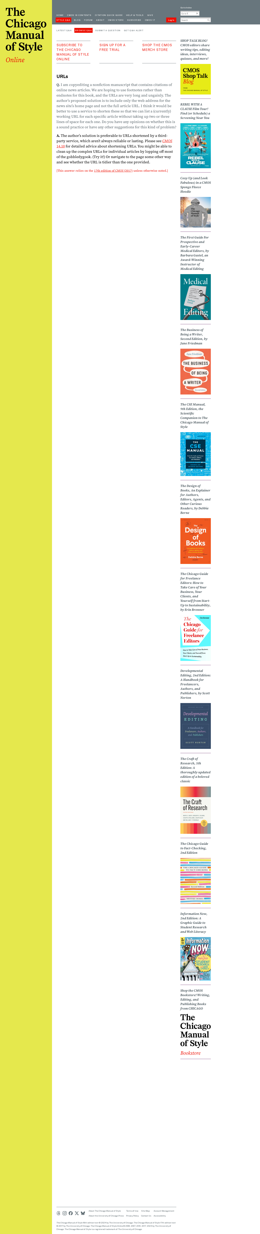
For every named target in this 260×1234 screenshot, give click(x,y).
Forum (88, 20)
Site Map (145, 1211)
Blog (77, 20)
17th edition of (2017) (113, 170)
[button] (197, 13)
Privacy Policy (132, 1215)
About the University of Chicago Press (106, 1215)
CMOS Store (116, 20)
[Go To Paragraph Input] (189, 13)
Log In (171, 20)
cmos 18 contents (79, 15)
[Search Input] (195, 19)
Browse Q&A (83, 30)
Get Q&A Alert (133, 30)
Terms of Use (132, 1211)
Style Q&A (63, 20)
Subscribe (134, 20)
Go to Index (186, 7)
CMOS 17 (150, 20)
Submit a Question (107, 30)
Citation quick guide (109, 15)
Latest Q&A (64, 30)
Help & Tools (135, 15)
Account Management (164, 1211)
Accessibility (160, 1215)
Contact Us (146, 1215)
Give (150, 15)
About (100, 20)
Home (60, 15)
